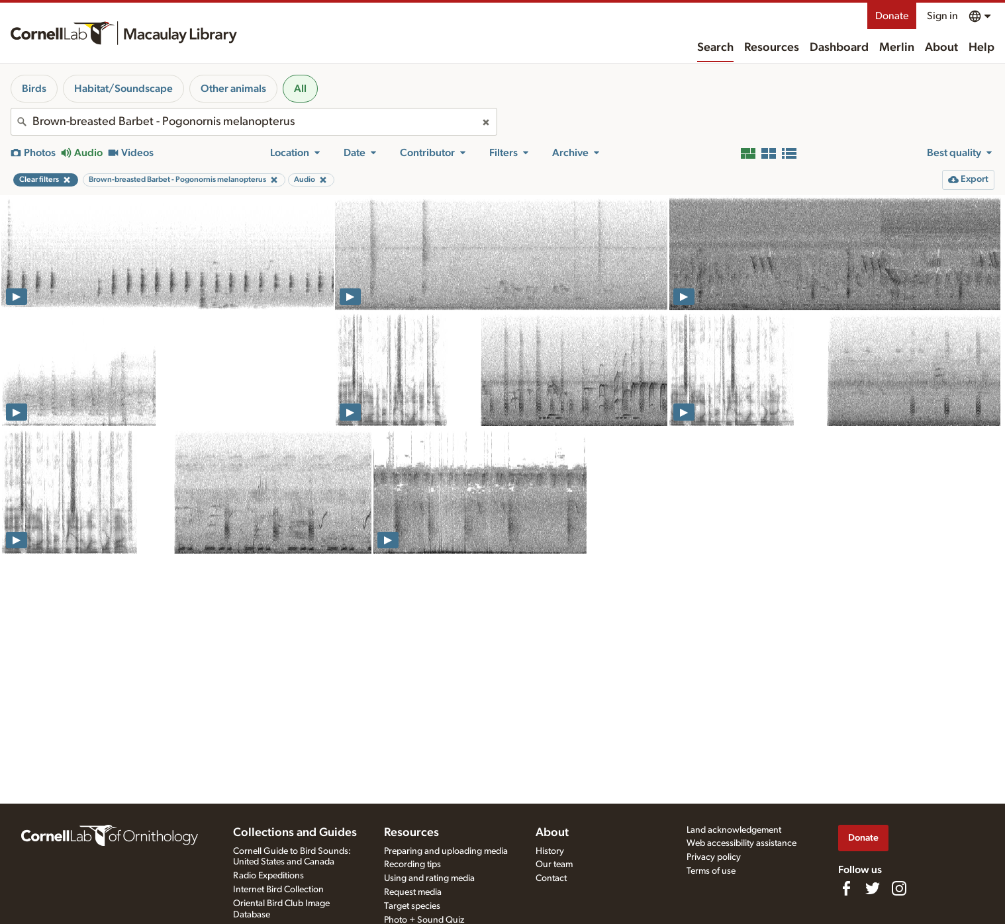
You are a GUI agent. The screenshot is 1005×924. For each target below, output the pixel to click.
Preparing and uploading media (446, 851)
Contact (551, 878)
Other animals (233, 88)
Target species (412, 906)
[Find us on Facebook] (846, 888)
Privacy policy (714, 857)
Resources (771, 48)
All (300, 88)
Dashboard (839, 48)
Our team (554, 864)
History (550, 851)
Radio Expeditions (268, 875)
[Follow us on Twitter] (873, 888)
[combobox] (253, 121)
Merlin (896, 48)
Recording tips (412, 864)
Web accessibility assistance (741, 843)
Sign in (942, 16)
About (941, 48)
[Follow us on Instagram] (899, 888)
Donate (891, 16)
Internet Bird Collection (278, 889)
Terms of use (711, 871)
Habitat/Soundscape (123, 88)
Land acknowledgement (734, 830)
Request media (413, 892)
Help (981, 48)
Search (715, 48)
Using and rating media (429, 878)
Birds (34, 88)
